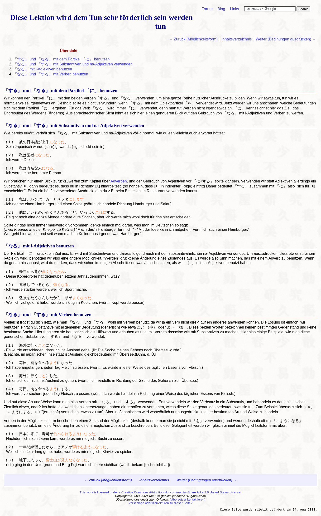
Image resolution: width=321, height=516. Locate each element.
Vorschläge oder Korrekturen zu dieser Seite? (160, 503)
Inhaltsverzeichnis (236, 39)
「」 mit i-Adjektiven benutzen (42, 69)
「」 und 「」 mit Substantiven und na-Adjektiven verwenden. (73, 64)
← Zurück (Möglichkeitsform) (193, 39)
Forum (206, 9)
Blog (221, 9)
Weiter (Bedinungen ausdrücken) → (286, 39)
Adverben (118, 181)
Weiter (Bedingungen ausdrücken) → (206, 480)
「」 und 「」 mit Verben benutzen (50, 74)
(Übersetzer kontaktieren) (187, 499)
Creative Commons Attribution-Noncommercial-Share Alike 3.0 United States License (181, 492)
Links (234, 9)
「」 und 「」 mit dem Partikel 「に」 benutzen (61, 59)
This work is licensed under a (100, 492)
